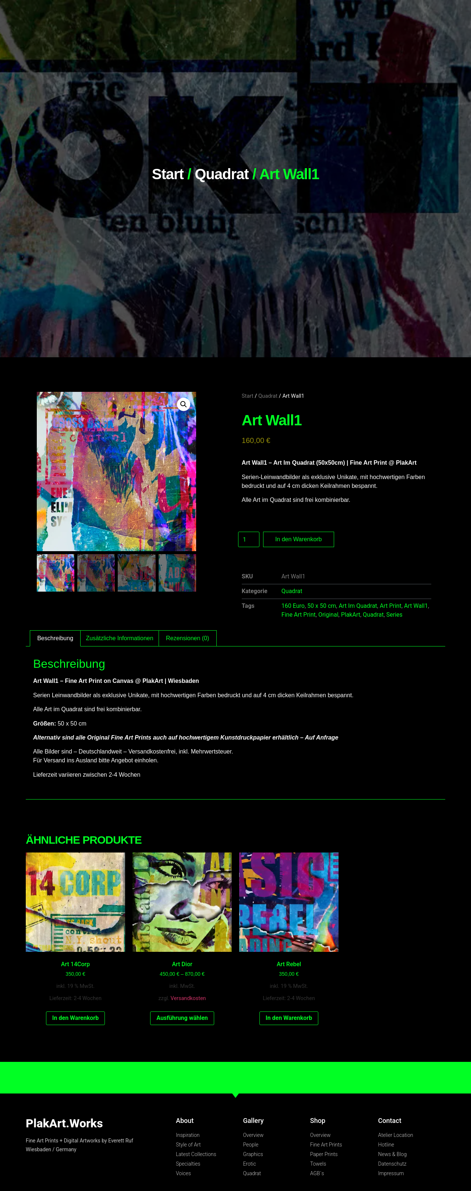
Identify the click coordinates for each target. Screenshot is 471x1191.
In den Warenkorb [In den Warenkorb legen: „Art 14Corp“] (75, 1017)
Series (394, 614)
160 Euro (293, 605)
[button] (183, 404)
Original (328, 614)
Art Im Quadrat (358, 605)
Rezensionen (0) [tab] (187, 638)
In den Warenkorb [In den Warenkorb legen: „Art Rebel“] (289, 1017)
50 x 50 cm (321, 605)
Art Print (390, 605)
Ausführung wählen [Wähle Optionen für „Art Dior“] (182, 1017)
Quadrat (221, 174)
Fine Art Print (298, 614)
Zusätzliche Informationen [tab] (119, 638)
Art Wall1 (416, 605)
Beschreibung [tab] (55, 638)
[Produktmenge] (248, 539)
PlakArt (350, 614)
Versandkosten (188, 998)
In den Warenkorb (298, 539)
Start (168, 174)
